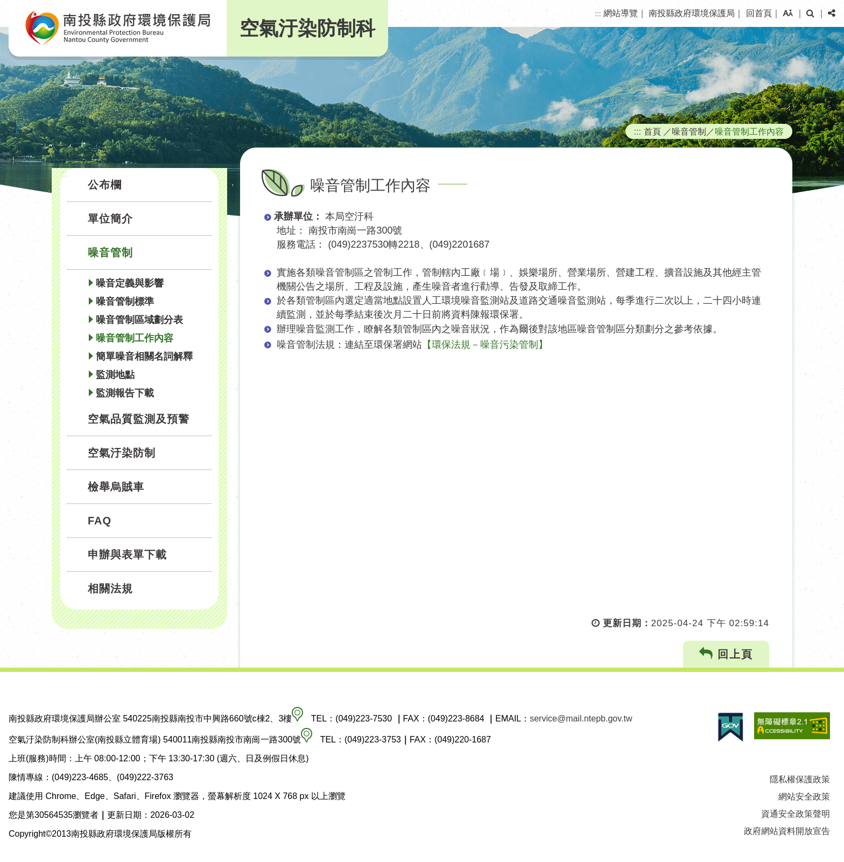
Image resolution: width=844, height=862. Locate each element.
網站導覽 (620, 13)
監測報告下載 (125, 393)
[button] (788, 13)
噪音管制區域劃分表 (139, 319)
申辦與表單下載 (127, 554)
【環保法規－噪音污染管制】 (485, 344)
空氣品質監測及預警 (138, 419)
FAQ (99, 521)
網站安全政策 (804, 796)
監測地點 (115, 374)
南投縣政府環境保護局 (692, 13)
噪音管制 (110, 252)
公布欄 (105, 185)
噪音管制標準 (125, 301)
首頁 (652, 131)
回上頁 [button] (726, 654)
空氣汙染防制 (122, 453)
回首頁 (759, 13)
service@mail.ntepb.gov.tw (581, 718)
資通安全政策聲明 (795, 813)
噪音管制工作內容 (134, 338)
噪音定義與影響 (130, 283)
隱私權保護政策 (800, 779)
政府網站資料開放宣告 (787, 831)
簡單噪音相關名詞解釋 (144, 356)
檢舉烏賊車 (116, 487)
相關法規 (110, 588)
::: (598, 14)
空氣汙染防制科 (307, 28)
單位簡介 (110, 219)
